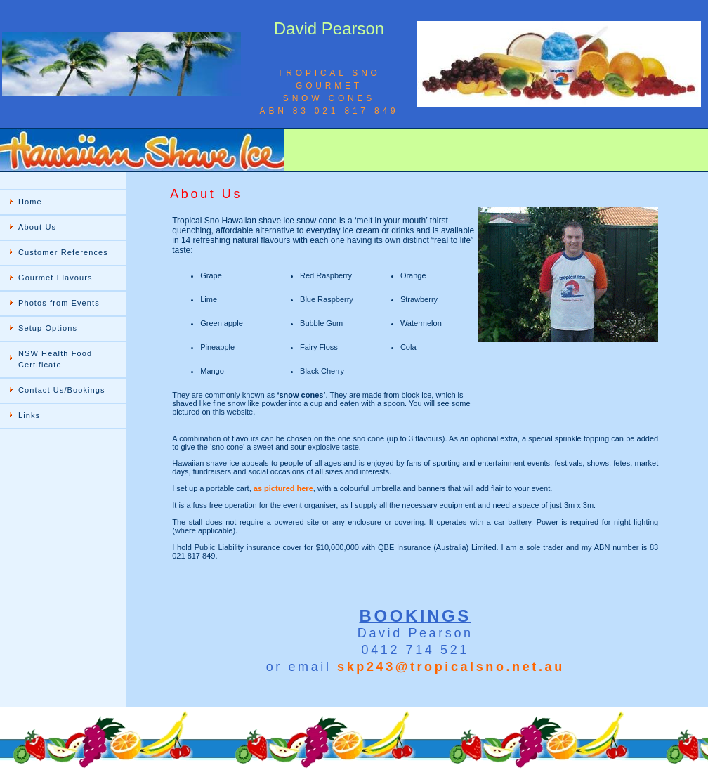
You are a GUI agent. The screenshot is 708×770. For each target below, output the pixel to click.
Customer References (63, 252)
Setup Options (47, 328)
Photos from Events (59, 303)
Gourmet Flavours (55, 277)
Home (30, 201)
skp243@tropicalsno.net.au (451, 667)
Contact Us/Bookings (61, 390)
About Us (37, 227)
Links (29, 415)
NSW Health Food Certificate (55, 359)
